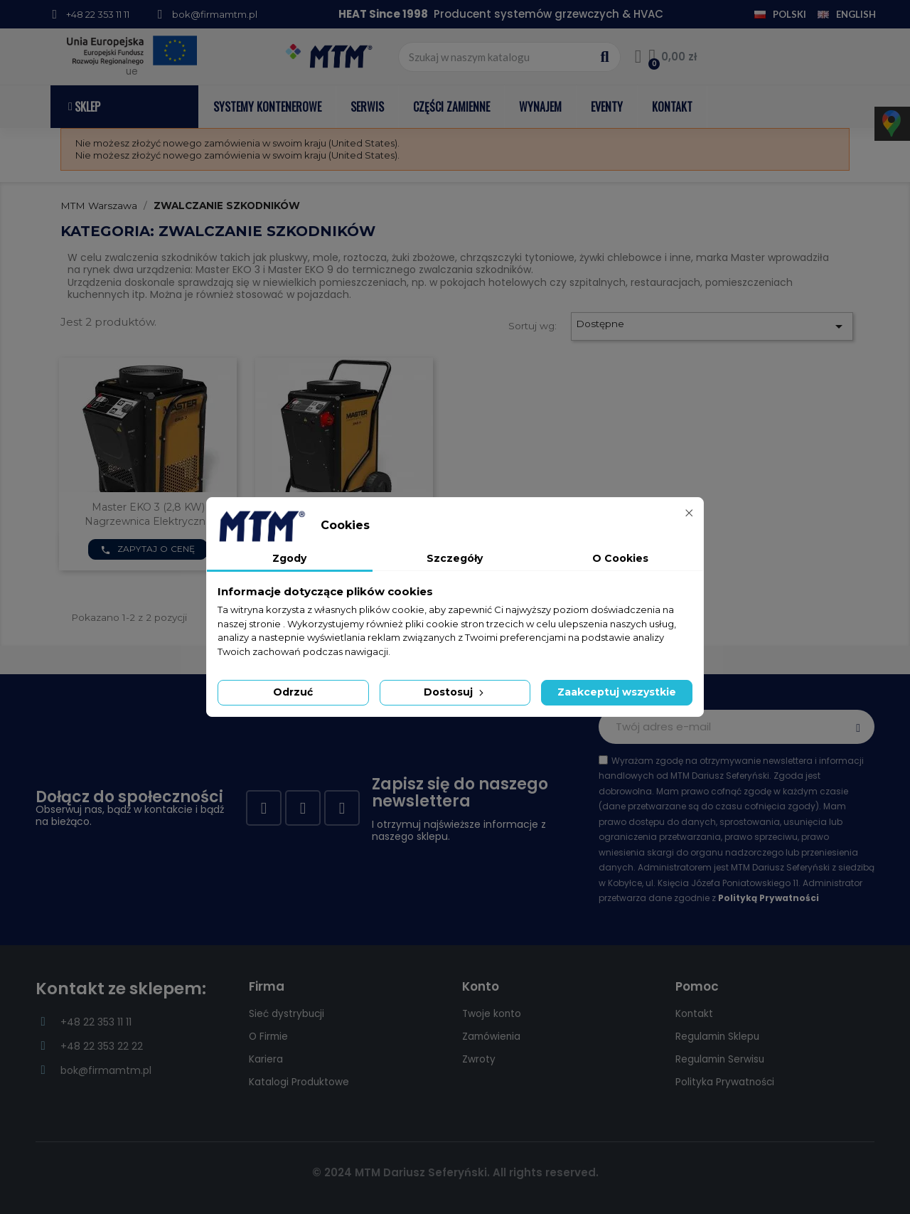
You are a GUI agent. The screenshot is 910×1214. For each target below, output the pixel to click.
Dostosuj (455, 692)
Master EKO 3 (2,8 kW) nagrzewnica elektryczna (148, 514)
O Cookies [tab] (620, 558)
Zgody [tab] (289, 558)
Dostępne (711, 326)
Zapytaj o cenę (148, 549)
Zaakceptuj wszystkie (616, 692)
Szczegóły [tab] (455, 558)
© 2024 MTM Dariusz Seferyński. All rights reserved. (455, 1172)
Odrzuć (293, 692)
